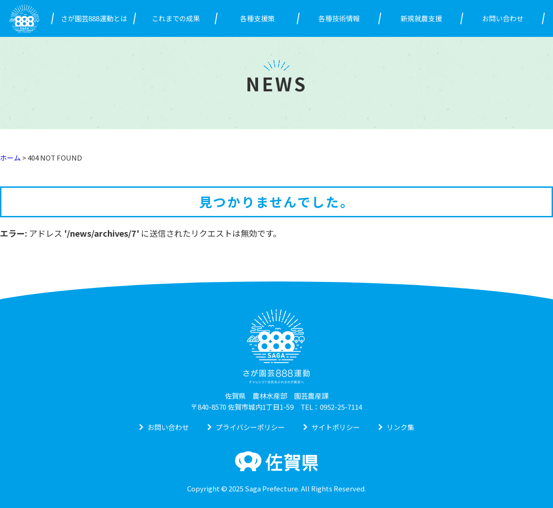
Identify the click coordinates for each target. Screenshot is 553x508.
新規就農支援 (421, 18)
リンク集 (400, 427)
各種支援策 (257, 18)
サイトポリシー (336, 427)
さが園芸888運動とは (94, 18)
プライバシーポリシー (250, 427)
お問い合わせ (503, 18)
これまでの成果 (176, 18)
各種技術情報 (339, 18)
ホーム (10, 157)
